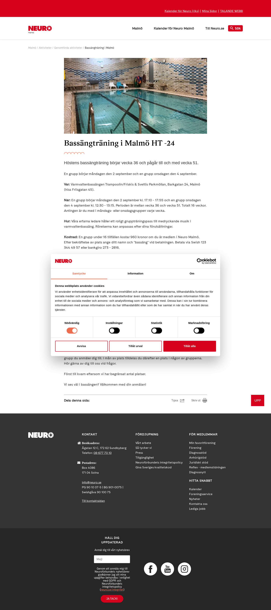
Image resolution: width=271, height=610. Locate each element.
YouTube (167, 569)
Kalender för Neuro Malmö (174, 28)
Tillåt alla (190, 346)
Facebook (150, 569)
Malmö (137, 28)
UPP (257, 400)
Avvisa (81, 346)
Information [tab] (135, 273)
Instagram (184, 569)
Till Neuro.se (214, 28)
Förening (195, 448)
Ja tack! (112, 598)
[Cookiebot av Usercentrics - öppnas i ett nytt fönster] (199, 261)
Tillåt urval (136, 346)
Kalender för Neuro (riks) (182, 11)
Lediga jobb (197, 508)
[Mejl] (112, 559)
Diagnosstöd (197, 452)
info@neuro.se (91, 482)
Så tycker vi (144, 448)
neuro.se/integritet (112, 589)
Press (139, 452)
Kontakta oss (198, 504)
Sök (235, 28)
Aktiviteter (45, 47)
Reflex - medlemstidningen (207, 467)
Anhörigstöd (197, 457)
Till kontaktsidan (93, 501)
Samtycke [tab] (79, 273)
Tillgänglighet (145, 457)
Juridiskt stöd (198, 462)
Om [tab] (192, 273)
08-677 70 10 (103, 453)
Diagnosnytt (197, 472)
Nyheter (194, 499)
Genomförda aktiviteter (68, 47)
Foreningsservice (200, 494)
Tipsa (174, 400)
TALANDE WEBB (231, 11)
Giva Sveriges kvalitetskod (154, 467)
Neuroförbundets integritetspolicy (159, 462)
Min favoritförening (202, 443)
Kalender (195, 489)
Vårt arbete (143, 443)
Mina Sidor (209, 11)
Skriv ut (195, 400)
